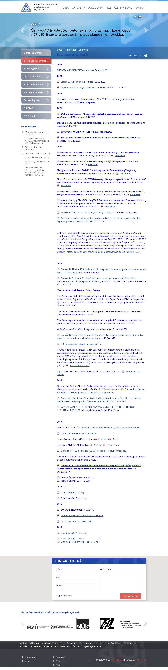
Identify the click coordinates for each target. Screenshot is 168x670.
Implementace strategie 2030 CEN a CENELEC (83, 87)
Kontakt (140, 7)
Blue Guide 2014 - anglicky (74, 532)
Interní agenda (31, 68)
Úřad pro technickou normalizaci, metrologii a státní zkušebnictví (37, 140)
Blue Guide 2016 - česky (72, 492)
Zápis (116, 439)
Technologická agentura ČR (37, 162)
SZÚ (79, 371)
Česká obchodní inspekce (37, 153)
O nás (66, 7)
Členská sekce (123, 7)
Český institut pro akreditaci (33, 148)
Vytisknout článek (138, 55)
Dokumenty (95, 7)
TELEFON (59, 585)
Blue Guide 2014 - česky (72, 538)
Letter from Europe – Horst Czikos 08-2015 (82, 515)
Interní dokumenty (33, 84)
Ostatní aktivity (32, 76)
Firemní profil (91, 392)
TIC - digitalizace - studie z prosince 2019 (81, 343)
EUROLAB (28, 108)
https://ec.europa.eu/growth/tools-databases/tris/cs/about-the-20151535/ (103, 251)
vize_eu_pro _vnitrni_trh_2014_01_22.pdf (80, 541)
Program (79, 392)
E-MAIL (58, 577)
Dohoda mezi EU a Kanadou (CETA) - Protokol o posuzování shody (93, 450)
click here (120, 155)
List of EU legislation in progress (77, 81)
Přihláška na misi (65, 392)
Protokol (102, 439)
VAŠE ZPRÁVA (105, 569)
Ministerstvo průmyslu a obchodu (37, 133)
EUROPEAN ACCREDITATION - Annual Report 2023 (82, 70)
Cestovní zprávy (32, 100)
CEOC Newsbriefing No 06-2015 (76, 521)
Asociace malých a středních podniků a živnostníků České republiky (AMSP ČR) (35, 171)
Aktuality (78, 7)
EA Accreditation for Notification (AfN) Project (83, 212)
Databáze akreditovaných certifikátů (79, 433)
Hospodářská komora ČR (37, 157)
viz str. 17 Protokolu (79, 365)
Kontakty (60, 657)
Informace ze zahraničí (35, 60)
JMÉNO (58, 569)
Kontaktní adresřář (33, 92)
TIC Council (29, 116)
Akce (108, 7)
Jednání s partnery (33, 52)
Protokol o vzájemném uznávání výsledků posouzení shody (110, 427)
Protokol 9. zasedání (135, 389)
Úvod (59, 49)
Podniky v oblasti (106, 392)
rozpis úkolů (113, 445)
